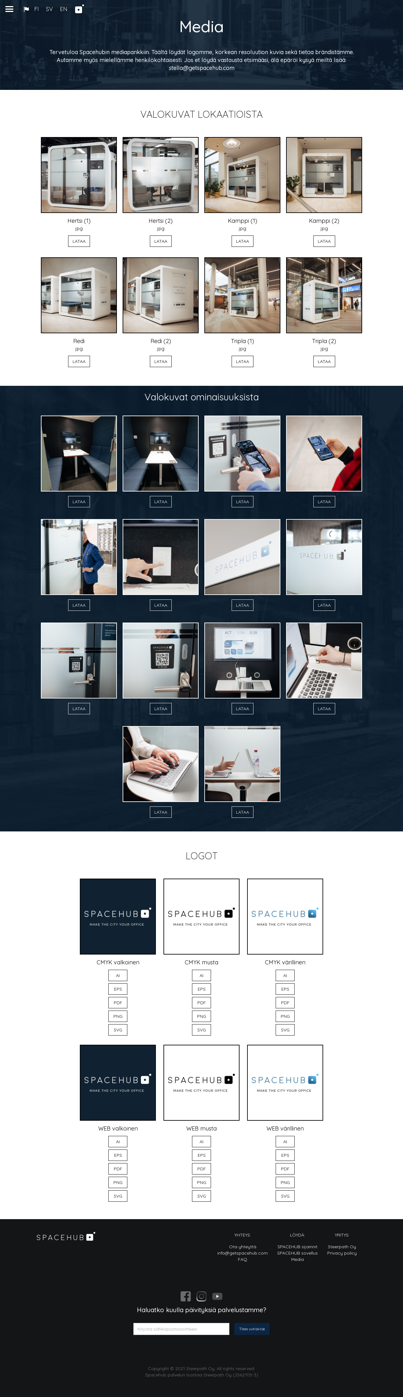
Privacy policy (342, 1253)
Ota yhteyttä (242, 1247)
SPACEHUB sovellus (297, 1253)
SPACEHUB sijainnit (297, 1247)
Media (297, 1259)
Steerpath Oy (342, 1247)
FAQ (242, 1259)
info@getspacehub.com (242, 1253)
